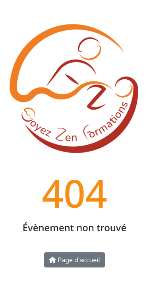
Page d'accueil (74, 260)
